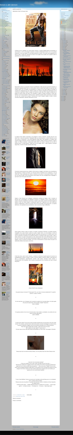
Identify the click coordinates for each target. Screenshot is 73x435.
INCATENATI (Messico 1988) (8, 158)
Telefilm (3, 125)
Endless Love (4, 44)
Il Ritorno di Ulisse (5, 60)
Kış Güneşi (3, 66)
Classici (3, 32)
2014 (63, 99)
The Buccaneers (4, 128)
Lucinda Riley (4, 90)
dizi (2, 40)
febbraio (64, 93)
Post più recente (16, 427)
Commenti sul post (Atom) (20, 429)
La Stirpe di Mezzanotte (5, 83)
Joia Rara (3, 64)
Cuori (3, 36)
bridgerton (3, 26)
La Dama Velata (4, 72)
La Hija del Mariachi (5, 76)
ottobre (64, 43)
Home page (35, 427)
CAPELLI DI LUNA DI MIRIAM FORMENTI (66, 75)
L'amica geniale (4, 69)
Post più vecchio (55, 427)
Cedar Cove (4, 30)
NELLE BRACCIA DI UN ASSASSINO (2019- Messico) (8, 142)
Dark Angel (3, 37)
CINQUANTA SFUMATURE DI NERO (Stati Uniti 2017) (67, 72)
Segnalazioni (4, 114)
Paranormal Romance (5, 102)
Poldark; (3, 103)
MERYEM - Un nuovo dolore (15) (8, 273)
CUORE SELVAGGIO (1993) (8, 152)
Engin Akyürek (4, 45)
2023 (63, 31)
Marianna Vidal (4, 92)
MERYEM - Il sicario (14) (8, 292)
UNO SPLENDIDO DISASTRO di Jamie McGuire (66, 53)
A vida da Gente (4, 13)
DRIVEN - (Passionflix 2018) (8, 168)
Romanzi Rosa (18, 396)
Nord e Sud (3, 94)
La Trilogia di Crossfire (5, 85)
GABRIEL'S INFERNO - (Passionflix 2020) (8, 163)
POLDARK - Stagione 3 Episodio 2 (66, 51)
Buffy (2, 27)
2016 (63, 96)
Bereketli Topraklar (5, 21)
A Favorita (3, 12)
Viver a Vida (4, 135)
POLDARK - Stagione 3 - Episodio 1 (8, 147)
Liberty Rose (64, 21)
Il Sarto (3, 61)
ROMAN (3, 104)
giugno (64, 49)
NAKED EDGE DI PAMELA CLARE (66, 79)
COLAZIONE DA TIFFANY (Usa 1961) (67, 69)
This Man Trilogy (4, 130)
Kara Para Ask (4, 65)
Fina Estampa (4, 52)
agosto (64, 46)
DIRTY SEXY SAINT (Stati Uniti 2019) (8, 174)
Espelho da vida (4, 46)
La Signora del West (5, 82)
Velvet (3, 134)
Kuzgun (3, 68)
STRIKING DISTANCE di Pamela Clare (67, 56)
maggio (64, 89)
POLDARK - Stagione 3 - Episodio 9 (8, 184)
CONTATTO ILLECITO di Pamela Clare (67, 87)
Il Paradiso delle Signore (5, 58)
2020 (63, 35)
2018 (63, 38)
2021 (63, 34)
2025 (63, 28)
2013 (63, 100)
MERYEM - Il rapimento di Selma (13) (8, 232)
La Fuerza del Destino (5, 75)
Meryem (3, 93)
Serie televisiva (4, 119)
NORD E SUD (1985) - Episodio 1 (8, 179)
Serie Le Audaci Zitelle (5, 118)
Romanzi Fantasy (4, 107)
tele (2, 124)
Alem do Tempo (4, 16)
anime (3, 17)
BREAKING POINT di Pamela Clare (66, 77)
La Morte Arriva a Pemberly (4, 78)
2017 (63, 39)
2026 (63, 27)
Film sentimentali (4, 51)
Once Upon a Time (5, 98)
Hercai (3, 53)
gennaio (64, 94)
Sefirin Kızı (3, 113)
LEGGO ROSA (63, 17)
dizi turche (3, 41)
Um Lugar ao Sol (4, 133)
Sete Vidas (3, 120)
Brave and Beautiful (5, 25)
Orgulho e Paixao (4, 99)
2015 (63, 97)
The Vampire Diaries (5, 129)
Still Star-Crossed (4, 123)
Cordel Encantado (4, 35)
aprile (64, 90)
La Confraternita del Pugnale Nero (5, 71)
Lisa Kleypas (4, 89)
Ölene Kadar (4, 97)
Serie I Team (23, 396)
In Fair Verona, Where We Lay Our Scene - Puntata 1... (67, 82)
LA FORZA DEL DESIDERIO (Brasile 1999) (8, 191)
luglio (64, 47)
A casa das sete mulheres (6, 10)
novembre (64, 42)
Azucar (3, 20)
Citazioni (3, 31)
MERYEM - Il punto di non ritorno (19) (8, 242)
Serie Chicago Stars (5, 115)
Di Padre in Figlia (4, 39)
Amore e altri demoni (8, 5)
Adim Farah (3, 15)
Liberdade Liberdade (5, 88)
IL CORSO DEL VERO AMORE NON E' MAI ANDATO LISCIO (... (66, 67)
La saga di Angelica (5, 81)
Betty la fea (3, 22)
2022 (63, 32)
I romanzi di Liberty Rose (6, 56)
